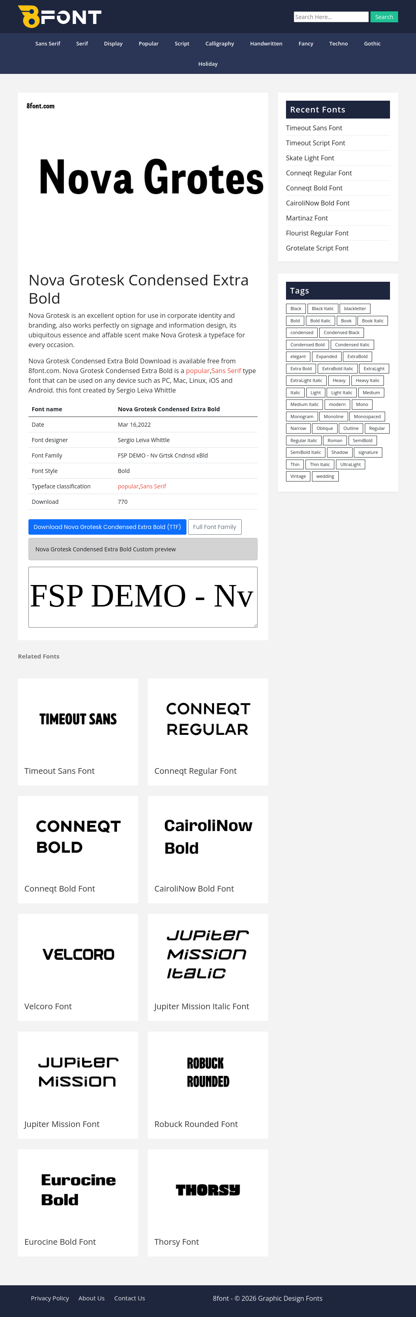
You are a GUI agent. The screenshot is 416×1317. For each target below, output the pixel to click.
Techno (338, 43)
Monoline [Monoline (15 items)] (333, 416)
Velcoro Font (48, 1006)
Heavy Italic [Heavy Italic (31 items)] (367, 380)
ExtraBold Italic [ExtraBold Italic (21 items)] (337, 368)
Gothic (372, 43)
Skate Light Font (310, 157)
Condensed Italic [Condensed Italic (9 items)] (352, 344)
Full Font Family (214, 527)
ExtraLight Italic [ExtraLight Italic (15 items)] (306, 380)
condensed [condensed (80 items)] (301, 332)
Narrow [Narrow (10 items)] (298, 428)
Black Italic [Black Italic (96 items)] (323, 308)
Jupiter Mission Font (62, 1123)
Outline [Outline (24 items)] (351, 428)
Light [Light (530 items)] (316, 392)
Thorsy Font (176, 1241)
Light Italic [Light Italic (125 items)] (341, 392)
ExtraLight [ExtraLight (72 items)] (374, 368)
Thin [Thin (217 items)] (294, 464)
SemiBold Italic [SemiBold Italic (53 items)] (305, 452)
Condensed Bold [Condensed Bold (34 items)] (307, 344)
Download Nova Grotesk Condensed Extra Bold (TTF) (107, 527)
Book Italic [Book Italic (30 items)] (373, 320)
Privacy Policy (50, 1298)
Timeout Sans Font (59, 770)
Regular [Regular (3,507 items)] (377, 428)
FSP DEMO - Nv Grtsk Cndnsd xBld (143, 597)
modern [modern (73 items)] (337, 404)
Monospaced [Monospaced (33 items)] (367, 416)
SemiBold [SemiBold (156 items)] (363, 440)
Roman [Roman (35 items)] (334, 440)
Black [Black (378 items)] (295, 308)
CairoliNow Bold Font (194, 888)
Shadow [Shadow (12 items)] (340, 452)
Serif (82, 43)
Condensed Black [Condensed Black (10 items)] (342, 332)
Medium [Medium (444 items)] (371, 392)
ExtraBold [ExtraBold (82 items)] (357, 356)
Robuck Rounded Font (196, 1123)
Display (113, 43)
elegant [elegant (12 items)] (298, 356)
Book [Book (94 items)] (346, 320)
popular (148, 43)
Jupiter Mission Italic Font (201, 1006)
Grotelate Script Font (317, 248)
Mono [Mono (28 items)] (362, 404)
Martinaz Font (307, 218)
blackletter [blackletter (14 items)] (355, 308)
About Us (91, 1298)
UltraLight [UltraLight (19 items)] (350, 464)
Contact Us (129, 1298)
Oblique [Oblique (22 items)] (324, 428)
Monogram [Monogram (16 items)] (302, 416)
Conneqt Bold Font (59, 888)
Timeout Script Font (315, 142)
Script (182, 43)
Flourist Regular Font (317, 233)
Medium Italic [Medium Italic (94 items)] (304, 404)
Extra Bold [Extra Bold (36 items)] (301, 368)
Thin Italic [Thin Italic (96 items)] (320, 464)
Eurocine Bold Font (60, 1241)
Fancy (306, 43)
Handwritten (266, 43)
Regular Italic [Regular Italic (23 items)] (303, 440)
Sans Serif (47, 43)
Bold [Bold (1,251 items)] (295, 320)
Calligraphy (220, 43)
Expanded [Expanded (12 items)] (326, 356)
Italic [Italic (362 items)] (295, 392)
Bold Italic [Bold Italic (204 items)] (320, 320)
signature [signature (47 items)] (368, 452)
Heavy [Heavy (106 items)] (339, 380)
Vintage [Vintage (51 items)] (298, 476)
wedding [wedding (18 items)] (325, 476)
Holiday (208, 63)
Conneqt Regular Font (195, 770)
